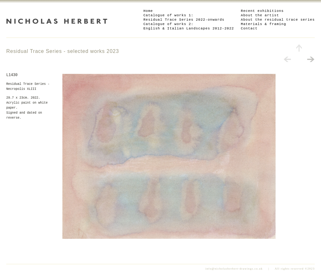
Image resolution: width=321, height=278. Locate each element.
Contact (249, 28)
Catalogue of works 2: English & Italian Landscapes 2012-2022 (189, 26)
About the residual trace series (278, 20)
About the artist (260, 15)
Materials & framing (263, 24)
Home (148, 11)
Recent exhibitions (262, 11)
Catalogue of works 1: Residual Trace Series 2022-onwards (184, 17)
